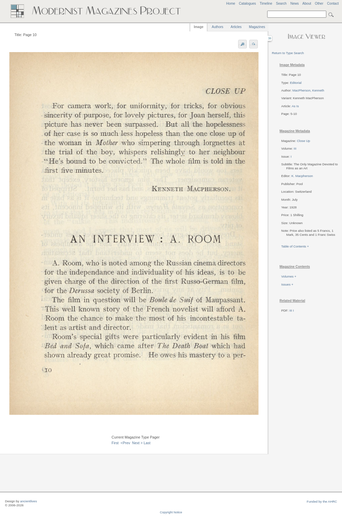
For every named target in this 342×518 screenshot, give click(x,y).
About (306, 3)
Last (147, 443)
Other (319, 3)
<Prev (125, 443)
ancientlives (28, 501)
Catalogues (247, 3)
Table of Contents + (295, 246)
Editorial (296, 82)
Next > (137, 443)
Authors (217, 27)
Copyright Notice (171, 512)
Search (281, 3)
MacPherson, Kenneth (308, 90)
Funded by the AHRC (322, 501)
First (115, 443)
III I (292, 310)
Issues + (287, 284)
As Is (295, 106)
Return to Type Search (288, 53)
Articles (236, 27)
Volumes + (288, 276)
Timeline (266, 3)
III (295, 148)
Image (198, 27)
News (294, 3)
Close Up (303, 141)
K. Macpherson (302, 176)
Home (230, 3)
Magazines (257, 27)
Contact (333, 3)
